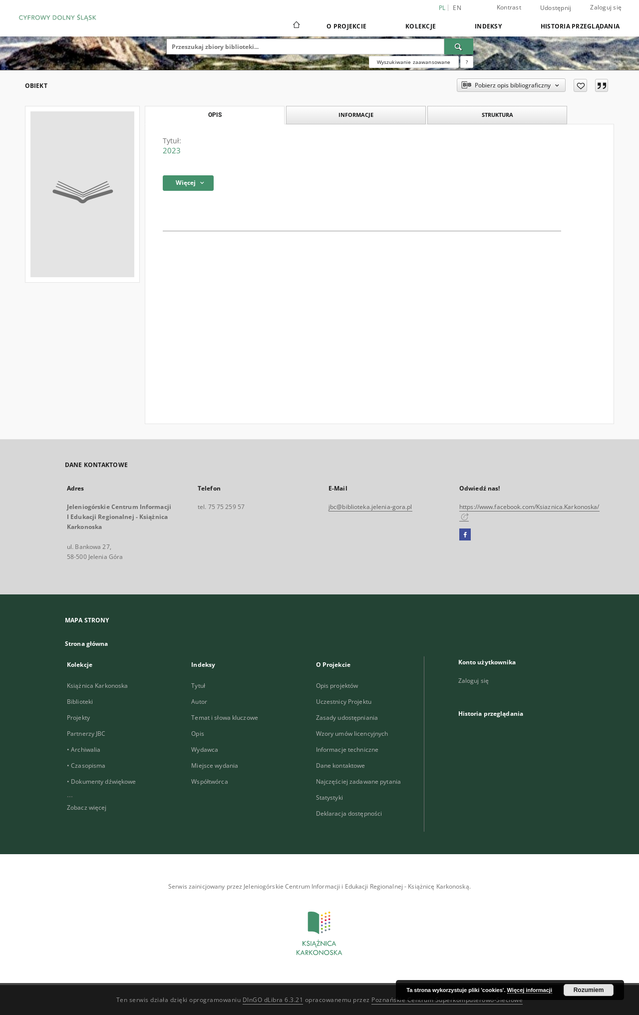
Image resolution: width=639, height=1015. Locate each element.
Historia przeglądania (580, 26)
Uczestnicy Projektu (343, 701)
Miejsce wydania (214, 765)
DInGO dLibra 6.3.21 (273, 1000)
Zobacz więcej (87, 807)
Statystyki (329, 797)
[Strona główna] (296, 26)
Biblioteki (80, 701)
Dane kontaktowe (340, 765)
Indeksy (488, 26)
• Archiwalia (83, 749)
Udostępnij (556, 8)
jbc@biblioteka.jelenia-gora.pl (370, 507)
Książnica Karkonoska (97, 685)
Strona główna (86, 643)
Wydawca (204, 749)
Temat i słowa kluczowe (224, 717)
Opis (197, 733)
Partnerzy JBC (86, 733)
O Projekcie (346, 26)
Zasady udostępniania (347, 717)
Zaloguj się (606, 7)
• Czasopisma (86, 765)
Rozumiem (589, 990)
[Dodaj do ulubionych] (580, 85)
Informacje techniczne (347, 749)
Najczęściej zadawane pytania (358, 781)
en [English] (457, 7)
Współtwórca (209, 781)
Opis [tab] (215, 114)
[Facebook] (465, 534)
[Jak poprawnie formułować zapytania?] (466, 62)
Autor (199, 701)
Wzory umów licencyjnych (352, 733)
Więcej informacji (529, 990)
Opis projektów (337, 685)
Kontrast (509, 7)
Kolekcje (420, 26)
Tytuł (198, 685)
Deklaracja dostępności (349, 813)
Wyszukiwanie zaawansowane (414, 61)
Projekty (78, 717)
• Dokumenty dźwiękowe (101, 781)
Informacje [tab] (355, 114)
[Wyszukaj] (458, 46)
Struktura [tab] (497, 114)
